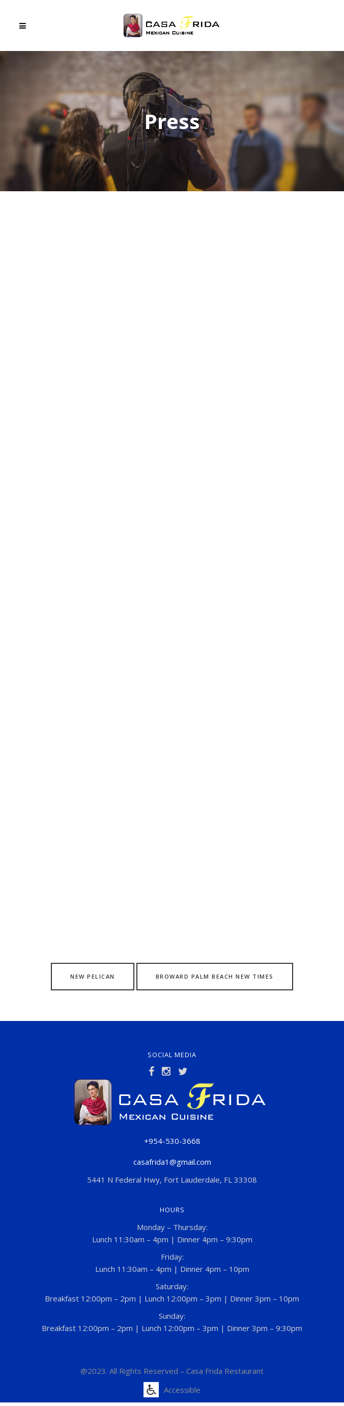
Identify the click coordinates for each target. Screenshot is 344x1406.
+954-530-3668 (172, 1141)
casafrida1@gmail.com (172, 1162)
